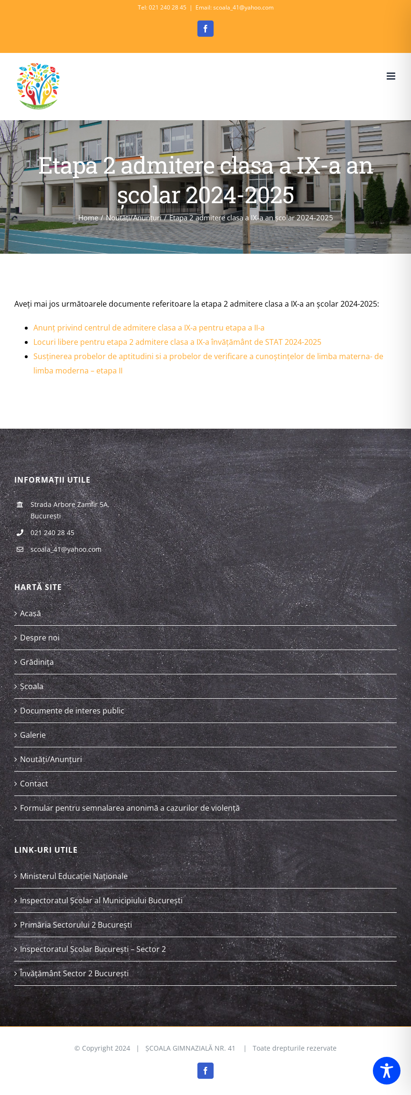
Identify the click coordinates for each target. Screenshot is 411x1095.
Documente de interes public (72, 710)
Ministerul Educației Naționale (74, 876)
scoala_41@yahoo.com (66, 549)
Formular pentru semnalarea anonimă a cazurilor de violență (130, 808)
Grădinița (37, 662)
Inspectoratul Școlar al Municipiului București (101, 900)
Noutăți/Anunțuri (51, 759)
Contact (34, 783)
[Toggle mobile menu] (392, 76)
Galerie (33, 735)
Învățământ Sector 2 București (74, 973)
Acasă (30, 613)
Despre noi (40, 637)
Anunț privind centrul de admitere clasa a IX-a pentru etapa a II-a (149, 327)
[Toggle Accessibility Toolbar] (386, 1070)
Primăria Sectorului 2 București (76, 924)
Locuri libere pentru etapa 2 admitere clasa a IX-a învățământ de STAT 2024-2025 (177, 342)
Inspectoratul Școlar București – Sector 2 (93, 949)
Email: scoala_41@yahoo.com (234, 7)
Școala (31, 686)
